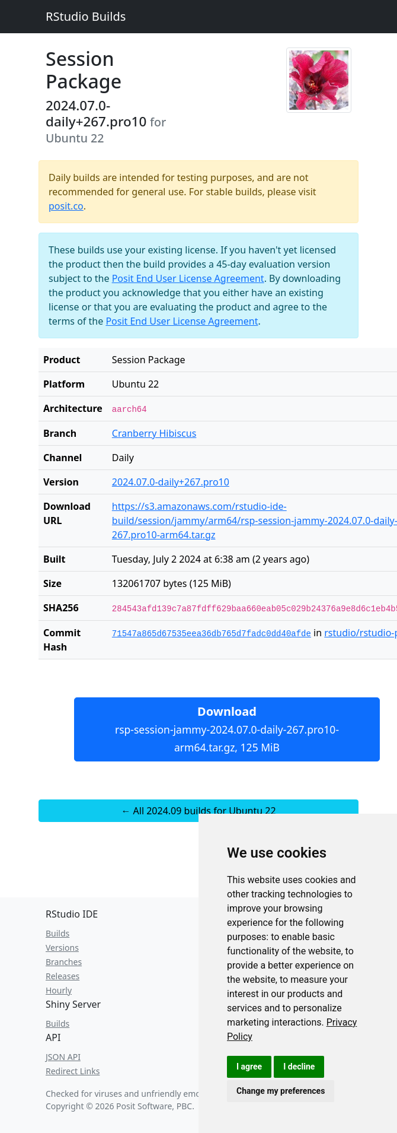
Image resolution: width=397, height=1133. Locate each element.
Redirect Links (73, 1071)
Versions (62, 947)
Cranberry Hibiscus (154, 433)
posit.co (66, 205)
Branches (64, 961)
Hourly (59, 990)
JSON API (63, 1056)
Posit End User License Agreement (188, 278)
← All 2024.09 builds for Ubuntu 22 (198, 810)
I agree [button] (249, 1066)
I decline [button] (299, 1066)
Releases (62, 976)
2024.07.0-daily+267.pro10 (170, 481)
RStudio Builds (86, 16)
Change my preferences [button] (280, 1091)
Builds (57, 933)
